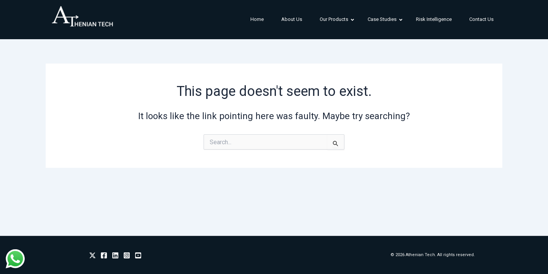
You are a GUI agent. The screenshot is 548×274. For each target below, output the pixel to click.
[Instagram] (126, 255)
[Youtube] (138, 255)
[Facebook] (103, 255)
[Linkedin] (115, 255)
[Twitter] (92, 255)
